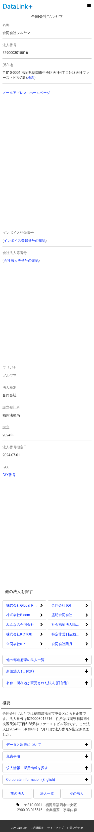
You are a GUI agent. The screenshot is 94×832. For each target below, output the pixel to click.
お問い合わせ (75, 828)
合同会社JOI (61, 605)
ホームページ (39, 93)
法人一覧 (47, 793)
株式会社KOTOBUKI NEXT (26, 634)
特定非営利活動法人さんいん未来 (71, 634)
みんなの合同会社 (20, 624)
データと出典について (42, 744)
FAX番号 (9, 475)
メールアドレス (14, 93)
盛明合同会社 (61, 615)
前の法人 (17, 793)
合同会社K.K (16, 644)
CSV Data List (19, 828)
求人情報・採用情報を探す (46, 768)
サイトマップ (55, 828)
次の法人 (77, 793)
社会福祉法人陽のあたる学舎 (71, 624)
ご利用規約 (37, 828)
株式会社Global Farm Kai (25, 605)
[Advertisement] (37, 131)
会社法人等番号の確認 (21, 260)
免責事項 (32, 756)
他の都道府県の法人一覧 (44, 660)
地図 (30, 78)
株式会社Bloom (18, 615)
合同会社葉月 (61, 644)
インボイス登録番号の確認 (25, 241)
